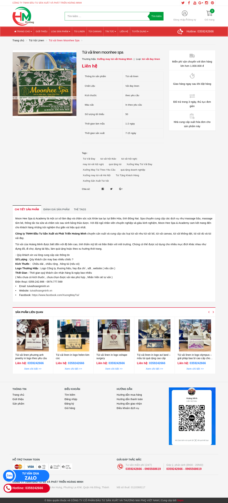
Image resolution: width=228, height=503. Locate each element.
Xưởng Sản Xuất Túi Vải (96, 180)
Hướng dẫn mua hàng (129, 394)
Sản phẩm (18, 403)
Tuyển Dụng (140, 31)
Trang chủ (23, 31)
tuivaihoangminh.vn (40, 290)
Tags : (85, 153)
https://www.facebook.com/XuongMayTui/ (55, 295)
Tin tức (110, 31)
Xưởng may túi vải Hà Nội (97, 175)
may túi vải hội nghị (93, 164)
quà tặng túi (115, 164)
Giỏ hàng (70, 408)
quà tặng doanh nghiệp (133, 169)
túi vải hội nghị (129, 158)
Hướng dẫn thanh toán (130, 399)
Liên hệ (124, 31)
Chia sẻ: (86, 189)
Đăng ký (191, 19)
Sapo (180, 500)
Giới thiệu (41, 31)
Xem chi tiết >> (33, 368)
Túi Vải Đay (89, 158)
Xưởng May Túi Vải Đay (139, 164)
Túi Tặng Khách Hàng (127, 175)
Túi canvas (95, 31)
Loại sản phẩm (60, 31)
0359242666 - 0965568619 (143, 468)
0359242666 (35, 363)
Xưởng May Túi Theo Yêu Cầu (99, 169)
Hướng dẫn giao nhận (129, 403)
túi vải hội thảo (108, 158)
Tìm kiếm (70, 394)
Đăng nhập (179, 19)
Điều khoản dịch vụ (128, 408)
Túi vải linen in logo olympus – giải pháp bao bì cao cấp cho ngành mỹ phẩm (194, 358)
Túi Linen (79, 31)
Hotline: (200, 31)
